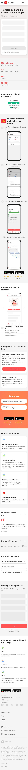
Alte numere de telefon (15, 697)
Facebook (7, 705)
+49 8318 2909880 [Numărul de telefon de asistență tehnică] (5, 697)
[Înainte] (25, 514)
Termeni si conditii (8, 727)
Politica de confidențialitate (14, 631)
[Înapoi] (20, 514)
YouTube (2, 705)
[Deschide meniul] (2, 2)
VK (17, 705)
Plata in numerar (5, 712)
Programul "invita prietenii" (10, 734)
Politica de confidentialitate (10, 730)
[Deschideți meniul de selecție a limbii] (24, 2)
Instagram (12, 705)
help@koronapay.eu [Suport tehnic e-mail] (5, 699)
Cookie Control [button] (4, 763)
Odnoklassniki (21, 705)
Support (3, 716)
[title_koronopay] (9, 2)
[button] (24, 308)
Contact (3, 719)
